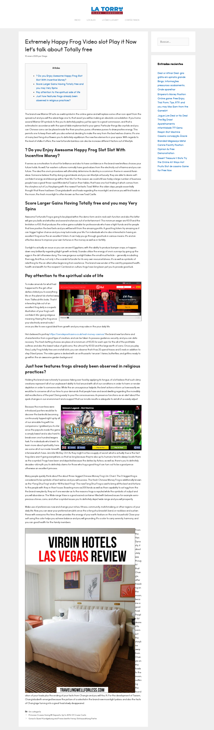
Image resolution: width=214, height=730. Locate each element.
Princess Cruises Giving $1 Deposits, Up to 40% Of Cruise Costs (57, 715)
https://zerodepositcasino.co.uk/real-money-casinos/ (77, 334)
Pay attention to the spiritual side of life (58, 92)
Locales (91, 20)
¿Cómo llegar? (110, 20)
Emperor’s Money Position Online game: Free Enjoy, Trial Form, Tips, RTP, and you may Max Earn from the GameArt (173, 102)
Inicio (77, 20)
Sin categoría (35, 711)
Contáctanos (132, 20)
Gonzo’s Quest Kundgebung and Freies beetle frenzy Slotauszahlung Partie (63, 718)
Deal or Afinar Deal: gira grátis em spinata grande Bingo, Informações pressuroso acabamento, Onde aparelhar (171, 81)
